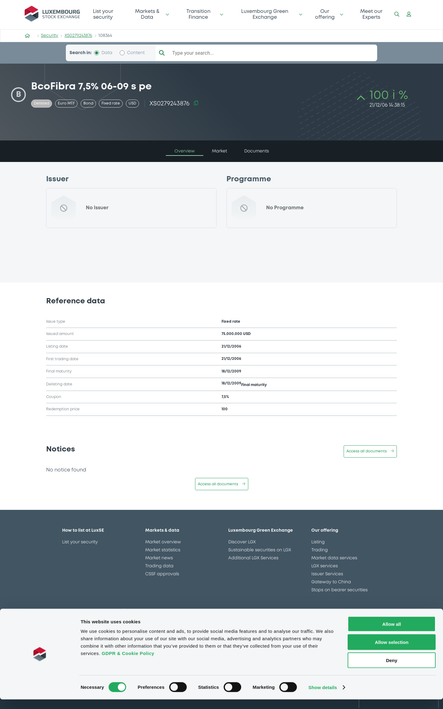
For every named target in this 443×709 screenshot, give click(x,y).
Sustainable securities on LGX (259, 550)
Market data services (334, 558)
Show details (323, 696)
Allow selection (391, 651)
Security (49, 35)
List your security (103, 14)
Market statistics (162, 550)
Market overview (163, 542)
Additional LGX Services (253, 558)
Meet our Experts (371, 14)
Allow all (391, 633)
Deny (391, 669)
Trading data (159, 566)
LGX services (324, 566)
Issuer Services (327, 574)
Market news (159, 558)
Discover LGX (242, 542)
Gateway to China (331, 582)
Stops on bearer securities (339, 590)
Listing (318, 542)
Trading (319, 550)
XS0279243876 (78, 35)
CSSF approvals (162, 574)
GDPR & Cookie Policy (128, 662)
